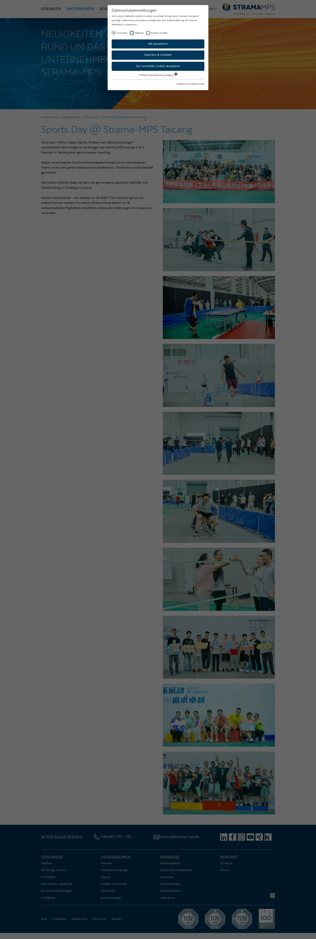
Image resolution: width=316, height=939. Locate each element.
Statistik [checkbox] (139, 33)
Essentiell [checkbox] (122, 33)
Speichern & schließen (158, 55)
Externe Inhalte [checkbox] (159, 33)
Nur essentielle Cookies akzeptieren (158, 66)
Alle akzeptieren (158, 43)
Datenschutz (197, 83)
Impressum (183, 83)
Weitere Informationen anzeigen (158, 75)
